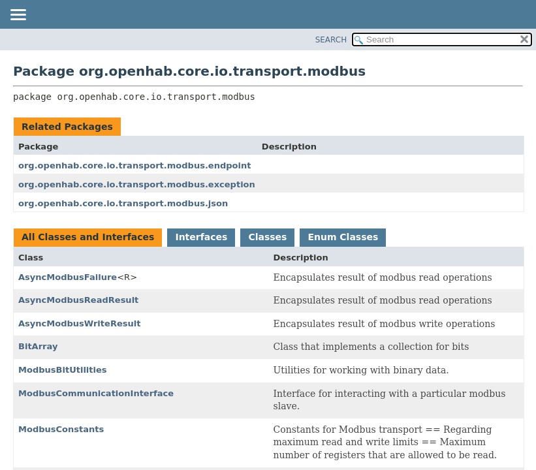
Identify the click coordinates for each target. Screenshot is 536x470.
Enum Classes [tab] (342, 237)
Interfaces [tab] (201, 237)
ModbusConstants (61, 429)
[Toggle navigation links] (18, 16)
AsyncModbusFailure (67, 277)
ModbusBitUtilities (62, 370)
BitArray (37, 346)
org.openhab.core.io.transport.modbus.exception (136, 184)
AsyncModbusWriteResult (79, 323)
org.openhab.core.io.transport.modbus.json (123, 203)
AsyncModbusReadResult (78, 300)
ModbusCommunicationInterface (96, 393)
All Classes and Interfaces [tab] (88, 237)
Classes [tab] (267, 237)
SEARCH (331, 39)
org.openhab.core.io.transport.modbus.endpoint (134, 165)
